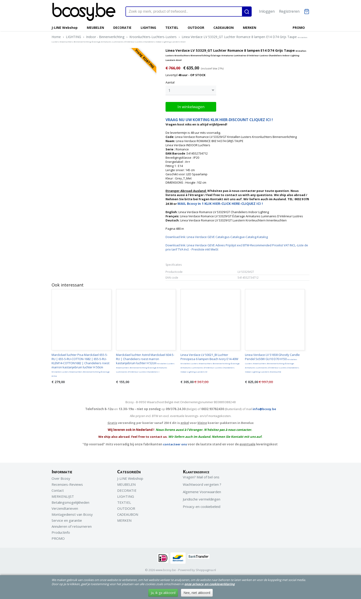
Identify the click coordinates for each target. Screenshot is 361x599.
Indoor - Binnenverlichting (105, 37)
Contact (58, 489)
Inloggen (267, 11)
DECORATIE (122, 27)
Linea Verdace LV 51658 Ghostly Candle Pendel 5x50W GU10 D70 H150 (272, 362)
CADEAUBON (223, 27)
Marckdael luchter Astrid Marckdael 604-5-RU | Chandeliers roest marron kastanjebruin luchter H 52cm (145, 362)
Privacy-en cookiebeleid (201, 505)
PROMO (299, 27)
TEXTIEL (171, 27)
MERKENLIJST (63, 495)
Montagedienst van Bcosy (72, 513)
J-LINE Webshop (65, 27)
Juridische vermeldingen (201, 498)
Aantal (170, 82)
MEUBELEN (95, 27)
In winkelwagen (191, 105)
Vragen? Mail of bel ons (201, 476)
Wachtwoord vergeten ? (202, 483)
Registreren (289, 11)
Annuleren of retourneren (72, 525)
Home (56, 37)
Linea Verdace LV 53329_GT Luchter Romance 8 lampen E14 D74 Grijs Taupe (180, 39)
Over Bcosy (61, 477)
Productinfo (61, 531)
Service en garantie (67, 519)
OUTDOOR (196, 27)
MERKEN (249, 27)
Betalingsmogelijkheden (70, 501)
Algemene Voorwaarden (202, 490)
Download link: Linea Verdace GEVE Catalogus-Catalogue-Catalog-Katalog (217, 236)
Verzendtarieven (65, 507)
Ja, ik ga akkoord (163, 592)
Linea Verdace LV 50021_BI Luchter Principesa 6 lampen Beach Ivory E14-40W (210, 362)
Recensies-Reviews (67, 483)
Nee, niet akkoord (196, 592)
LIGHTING (148, 27)
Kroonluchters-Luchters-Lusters (153, 37)
